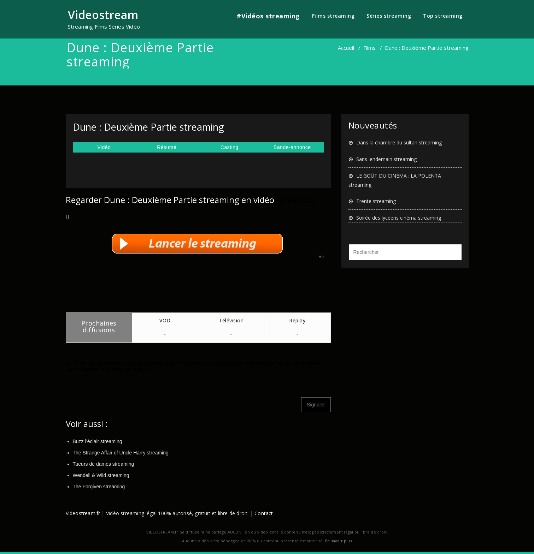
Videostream (103, 14)
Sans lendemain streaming (386, 159)
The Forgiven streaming (99, 486)
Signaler (316, 404)
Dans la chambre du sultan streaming (399, 142)
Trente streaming (376, 201)
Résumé (166, 147)
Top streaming (443, 15)
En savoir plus (338, 540)
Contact (263, 513)
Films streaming (333, 15)
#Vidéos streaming (268, 16)
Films (369, 47)
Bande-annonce (292, 147)
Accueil (346, 47)
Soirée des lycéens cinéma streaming (398, 217)
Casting (230, 147)
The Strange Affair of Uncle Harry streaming (121, 452)
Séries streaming (388, 15)
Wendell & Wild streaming (101, 475)
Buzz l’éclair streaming (97, 441)
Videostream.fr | (85, 513)
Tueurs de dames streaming (103, 464)
